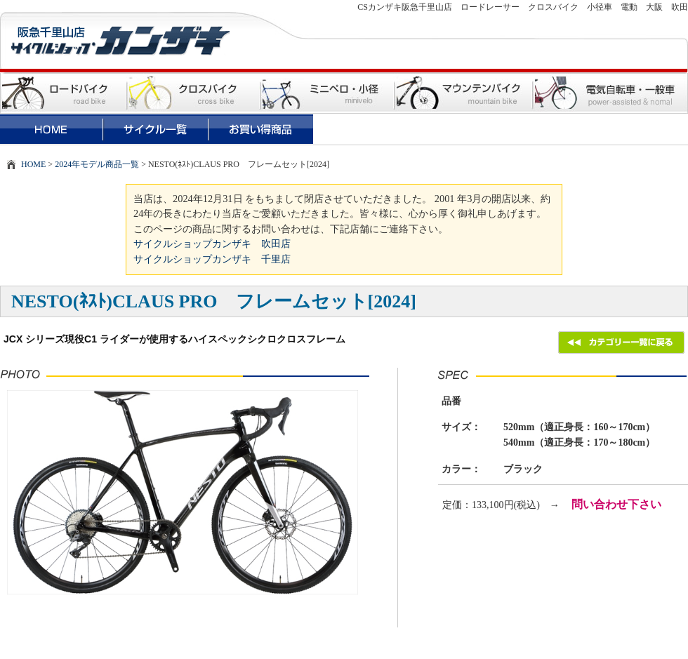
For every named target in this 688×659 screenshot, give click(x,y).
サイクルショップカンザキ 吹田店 (212, 243)
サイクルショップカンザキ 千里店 (212, 259)
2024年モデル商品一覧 (97, 164)
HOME (33, 164)
